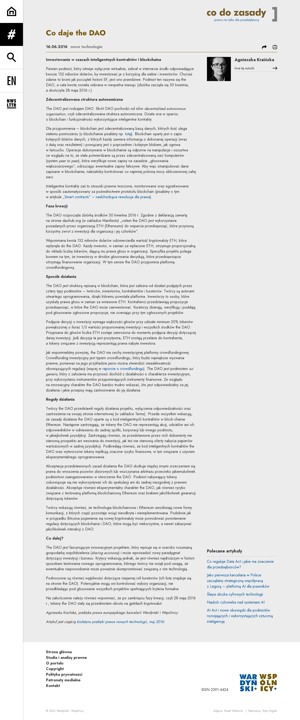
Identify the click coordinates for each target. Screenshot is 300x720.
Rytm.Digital (269, 711)
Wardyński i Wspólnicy (70, 711)
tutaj (128, 134)
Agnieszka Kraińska (254, 60)
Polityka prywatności (64, 674)
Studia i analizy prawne (66, 657)
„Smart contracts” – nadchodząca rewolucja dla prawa (106, 197)
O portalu (54, 663)
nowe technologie (86, 46)
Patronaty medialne (63, 680)
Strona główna (59, 652)
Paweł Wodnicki (233, 711)
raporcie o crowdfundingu (122, 368)
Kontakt (53, 685)
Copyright (55, 669)
